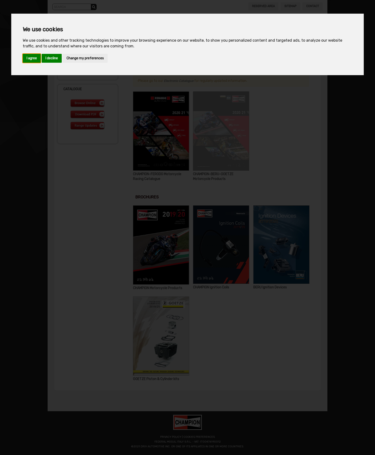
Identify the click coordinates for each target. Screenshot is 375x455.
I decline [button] (51, 58)
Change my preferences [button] (85, 58)
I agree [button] (32, 58)
